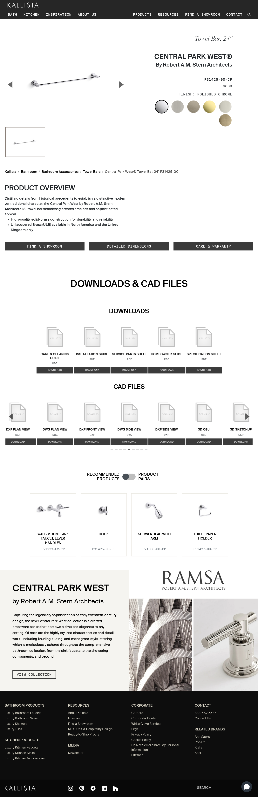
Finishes (74, 718)
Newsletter (76, 753)
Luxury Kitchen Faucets (21, 747)
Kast (198, 753)
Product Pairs (148, 477)
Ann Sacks (202, 737)
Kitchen (31, 14)
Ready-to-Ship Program (85, 734)
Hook (104, 534)
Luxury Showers (16, 724)
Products (142, 14)
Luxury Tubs (13, 729)
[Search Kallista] (218, 788)
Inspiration (58, 14)
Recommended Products (103, 477)
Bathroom (29, 172)
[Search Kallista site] (249, 14)
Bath (12, 14)
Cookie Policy (141, 740)
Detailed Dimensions (129, 246)
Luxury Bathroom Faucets (23, 713)
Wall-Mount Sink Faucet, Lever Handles (53, 539)
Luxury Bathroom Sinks (21, 718)
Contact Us (203, 718)
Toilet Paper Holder (205, 536)
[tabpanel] (129, 522)
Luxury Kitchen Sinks (20, 753)
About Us (87, 14)
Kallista (10, 172)
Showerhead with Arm (154, 536)
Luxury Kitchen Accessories (25, 758)
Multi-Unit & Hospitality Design (90, 729)
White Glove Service (145, 724)
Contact (234, 14)
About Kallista (78, 713)
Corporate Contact (145, 718)
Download (55, 370)
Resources (168, 14)
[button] (246, 786)
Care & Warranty (213, 246)
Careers (137, 713)
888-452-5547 (205, 713)
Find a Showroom (202, 14)
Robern (200, 742)
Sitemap (137, 755)
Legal (135, 729)
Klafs (198, 747)
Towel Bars (91, 172)
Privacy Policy (141, 734)
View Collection (34, 674)
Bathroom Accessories (60, 172)
